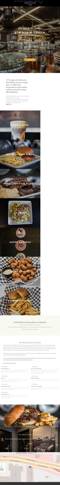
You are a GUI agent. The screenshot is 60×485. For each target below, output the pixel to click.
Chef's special (4, 278)
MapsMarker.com (40, 393)
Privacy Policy (28, 483)
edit (58, 393)
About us (8, 104)
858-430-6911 (38, 1)
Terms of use (21, 483)
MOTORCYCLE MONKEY (36, 298)
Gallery (17, 19)
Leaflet (44, 393)
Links (53, 477)
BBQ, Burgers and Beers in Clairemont (32, 19)
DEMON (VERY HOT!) (5, 298)
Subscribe (51, 454)
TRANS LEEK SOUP (5, 306)
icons (46, 393)
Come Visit (30, 59)
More (53, 19)
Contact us (47, 19)
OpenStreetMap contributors (54, 393)
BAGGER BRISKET (5, 281)
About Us (5, 19)
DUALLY (3, 290)
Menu (11, 19)
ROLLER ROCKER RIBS (36, 281)
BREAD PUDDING (35, 290)
